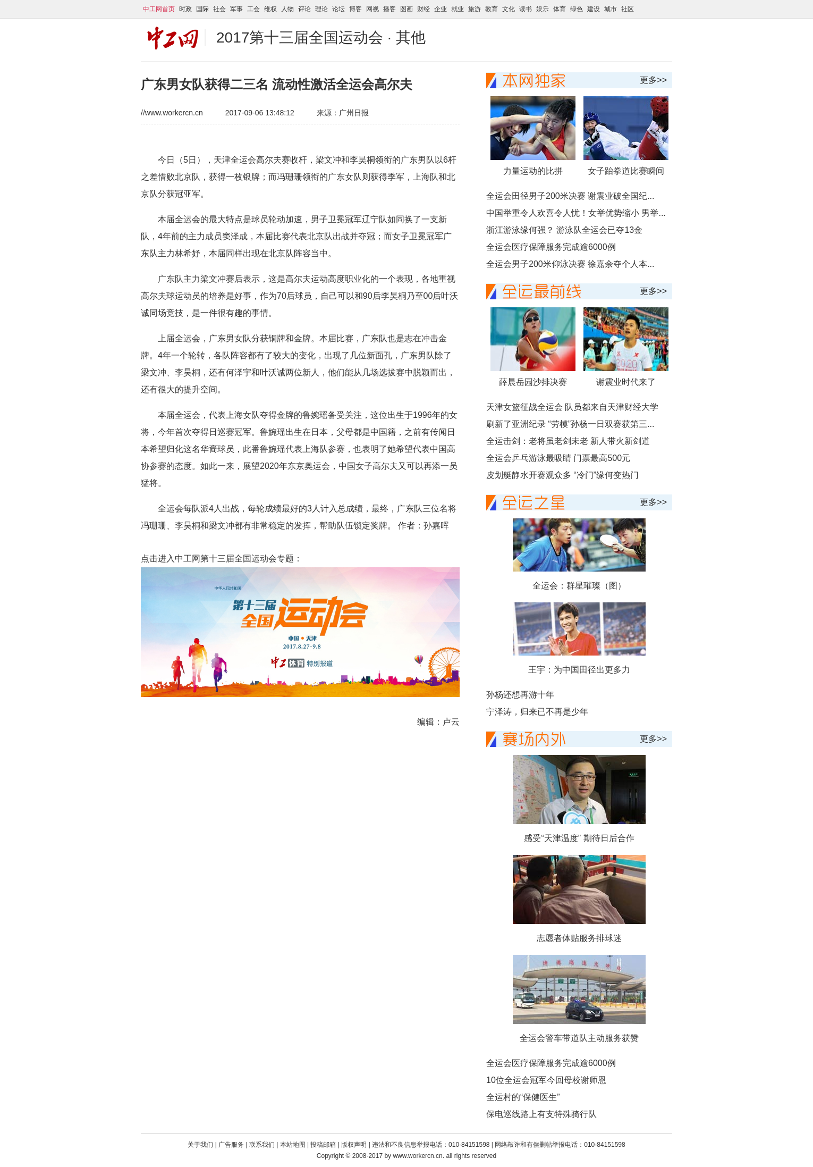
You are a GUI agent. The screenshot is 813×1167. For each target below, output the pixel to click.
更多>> (653, 80)
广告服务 (231, 1144)
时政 (185, 9)
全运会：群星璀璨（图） (579, 585)
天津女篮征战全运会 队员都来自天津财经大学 (572, 407)
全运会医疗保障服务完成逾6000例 (551, 246)
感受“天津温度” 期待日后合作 (579, 838)
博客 (355, 9)
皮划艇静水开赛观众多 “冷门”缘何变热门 (562, 475)
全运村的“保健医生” (523, 1097)
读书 (525, 9)
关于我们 (200, 1144)
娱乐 (542, 9)
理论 (321, 9)
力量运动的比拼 (533, 170)
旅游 (474, 9)
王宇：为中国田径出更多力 (579, 669)
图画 (406, 9)
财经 (423, 9)
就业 (457, 9)
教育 (491, 9)
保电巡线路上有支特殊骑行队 (541, 1114)
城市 (610, 9)
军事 (236, 9)
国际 (202, 9)
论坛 (338, 9)
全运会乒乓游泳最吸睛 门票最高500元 (558, 458)
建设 (593, 9)
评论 (304, 9)
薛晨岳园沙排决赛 (533, 382)
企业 (440, 9)
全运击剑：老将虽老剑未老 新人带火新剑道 (568, 441)
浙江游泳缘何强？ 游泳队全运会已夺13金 (564, 229)
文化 (508, 9)
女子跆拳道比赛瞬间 (626, 170)
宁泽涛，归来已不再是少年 (537, 711)
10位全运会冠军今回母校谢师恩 (546, 1080)
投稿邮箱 (323, 1144)
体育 (559, 9)
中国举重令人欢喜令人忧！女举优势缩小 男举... (576, 212)
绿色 (576, 9)
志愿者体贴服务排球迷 (579, 938)
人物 (287, 9)
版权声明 (354, 1144)
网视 (372, 9)
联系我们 (262, 1144)
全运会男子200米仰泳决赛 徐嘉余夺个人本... (570, 263)
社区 (627, 9)
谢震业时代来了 (626, 382)
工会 (253, 9)
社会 (219, 9)
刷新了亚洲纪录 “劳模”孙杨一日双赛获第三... (570, 424)
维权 (270, 9)
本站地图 (293, 1144)
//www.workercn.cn (172, 112)
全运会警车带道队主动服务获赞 (579, 1038)
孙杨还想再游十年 (520, 694)
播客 (389, 9)
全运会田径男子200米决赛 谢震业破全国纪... (570, 195)
